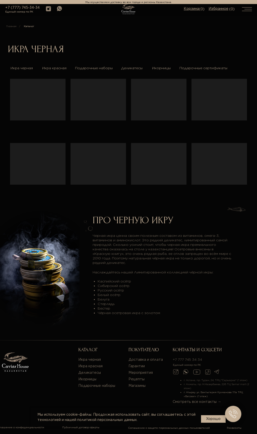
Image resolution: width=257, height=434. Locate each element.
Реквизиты (234, 427)
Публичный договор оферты (80, 427)
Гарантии (136, 366)
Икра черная (22, 68)
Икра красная (54, 68)
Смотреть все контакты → (197, 402)
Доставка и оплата (145, 359)
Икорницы (161, 68)
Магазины (137, 386)
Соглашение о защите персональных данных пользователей (169, 427)
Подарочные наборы (94, 68)
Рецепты (136, 379)
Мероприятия (140, 373)
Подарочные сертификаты (203, 68)
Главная (11, 26)
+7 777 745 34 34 (187, 359)
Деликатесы (132, 68)
